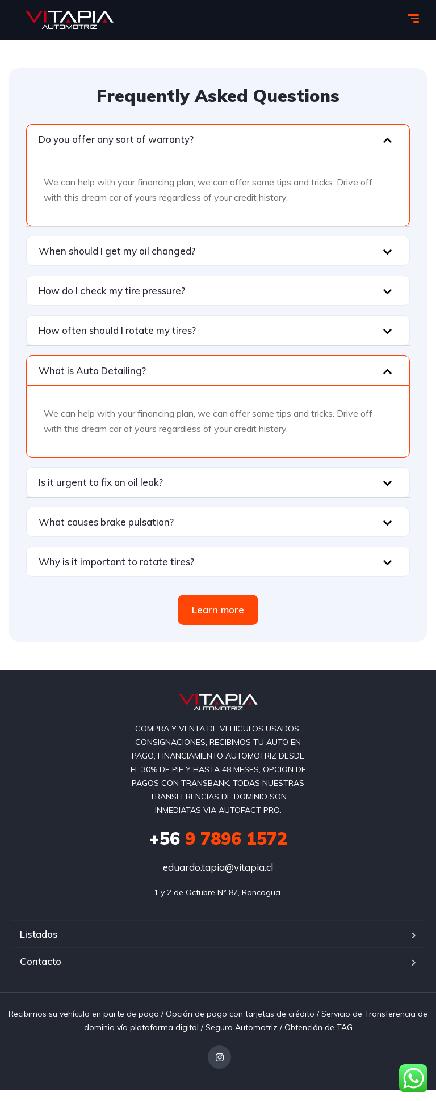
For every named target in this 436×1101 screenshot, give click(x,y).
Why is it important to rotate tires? (116, 562)
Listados (39, 934)
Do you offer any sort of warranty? (116, 139)
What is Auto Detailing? (92, 370)
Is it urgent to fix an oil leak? (101, 482)
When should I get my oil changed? (117, 251)
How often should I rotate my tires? (117, 330)
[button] (218, 139)
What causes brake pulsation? (106, 522)
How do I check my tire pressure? (112, 291)
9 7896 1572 (218, 838)
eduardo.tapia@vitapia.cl (218, 867)
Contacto (40, 961)
